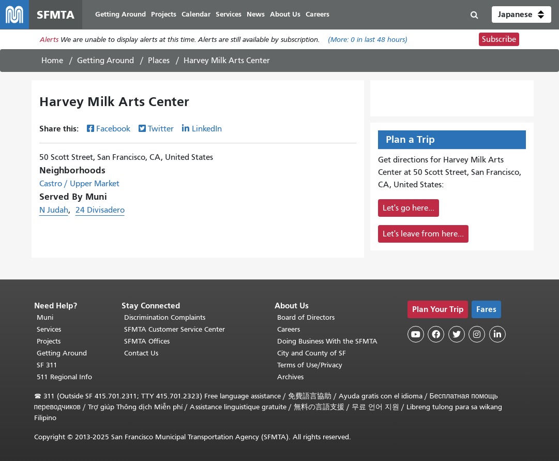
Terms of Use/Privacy (309, 365)
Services (49, 329)
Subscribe (499, 39)
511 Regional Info (64, 377)
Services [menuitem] (228, 14)
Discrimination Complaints (164, 317)
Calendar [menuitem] (196, 14)
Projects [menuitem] (163, 14)
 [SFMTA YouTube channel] (415, 334)
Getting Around (105, 60)
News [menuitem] (256, 14)
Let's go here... (408, 208)
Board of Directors (306, 317)
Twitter (161, 128)
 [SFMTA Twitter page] (456, 334)
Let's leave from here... (423, 234)
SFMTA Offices (147, 341)
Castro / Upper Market (79, 183)
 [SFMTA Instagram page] (476, 334)
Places (159, 60)
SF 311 (47, 365)
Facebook (113, 128)
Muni (45, 317)
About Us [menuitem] (285, 14)
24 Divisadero (100, 210)
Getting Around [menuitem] (120, 14)
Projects (49, 341)
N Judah (53, 210)
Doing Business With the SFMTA (327, 341)
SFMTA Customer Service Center (174, 329)
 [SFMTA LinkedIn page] (497, 334)
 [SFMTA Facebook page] (436, 334)
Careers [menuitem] (317, 14)
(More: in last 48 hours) (367, 39)
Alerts (49, 39)
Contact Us (141, 353)
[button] (521, 14)
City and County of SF (311, 353)
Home (52, 60)
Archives (290, 377)
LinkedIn (207, 128)
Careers (288, 329)
